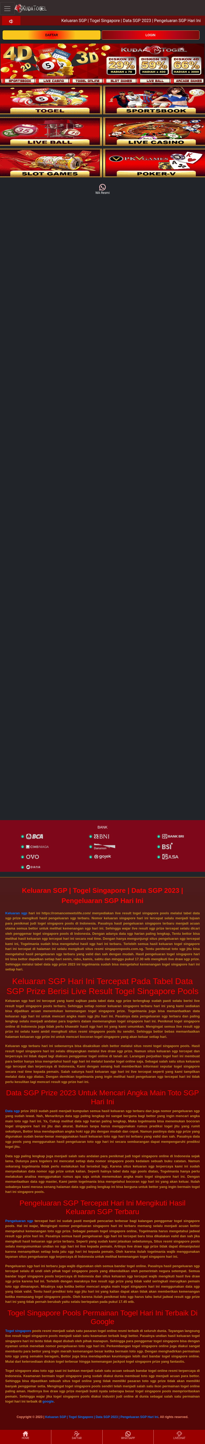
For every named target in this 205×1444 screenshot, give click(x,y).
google (48, 1401)
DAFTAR (51, 35)
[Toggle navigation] (7, 8)
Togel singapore (18, 1331)
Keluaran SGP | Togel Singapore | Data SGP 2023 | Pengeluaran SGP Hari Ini (101, 1417)
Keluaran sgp (16, 913)
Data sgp (12, 1111)
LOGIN (151, 35)
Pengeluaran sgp (19, 1221)
